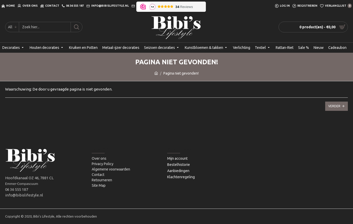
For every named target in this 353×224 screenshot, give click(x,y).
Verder (334, 106)
